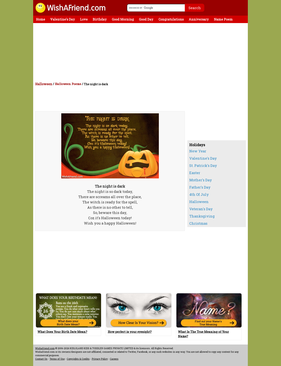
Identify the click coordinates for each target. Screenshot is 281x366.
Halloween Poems (68, 84)
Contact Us (41, 358)
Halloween (43, 84)
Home (40, 19)
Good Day (146, 19)
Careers (114, 358)
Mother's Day (200, 180)
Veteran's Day (201, 209)
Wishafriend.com (45, 348)
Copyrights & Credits (78, 358)
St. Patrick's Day (203, 165)
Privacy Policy (100, 358)
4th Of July (199, 194)
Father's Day (200, 187)
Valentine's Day (62, 19)
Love (84, 19)
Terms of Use (57, 358)
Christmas (198, 223)
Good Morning (123, 19)
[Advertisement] (141, 52)
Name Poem (223, 19)
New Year (197, 151)
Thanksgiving (202, 216)
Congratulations (171, 19)
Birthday (100, 19)
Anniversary (199, 19)
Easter (194, 172)
